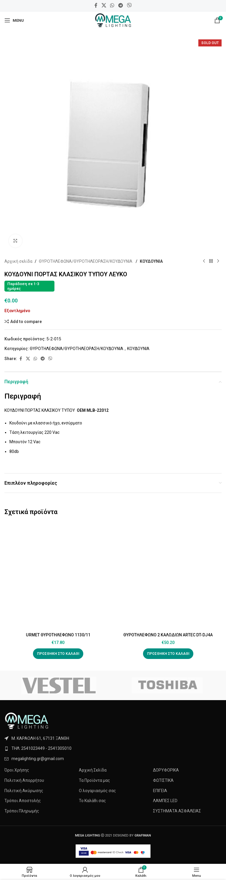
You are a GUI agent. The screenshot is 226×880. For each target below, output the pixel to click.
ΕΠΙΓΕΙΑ (160, 790)
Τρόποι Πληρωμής (21, 811)
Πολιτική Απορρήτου (24, 780)
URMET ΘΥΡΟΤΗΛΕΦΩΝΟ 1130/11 (58, 635)
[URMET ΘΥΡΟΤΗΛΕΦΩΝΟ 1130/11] (58, 576)
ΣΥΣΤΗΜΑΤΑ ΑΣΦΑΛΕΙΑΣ (177, 811)
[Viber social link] (129, 5)
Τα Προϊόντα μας (94, 780)
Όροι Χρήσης (16, 770)
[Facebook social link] (95, 5)
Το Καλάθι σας (92, 800)
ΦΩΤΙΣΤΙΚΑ (163, 780)
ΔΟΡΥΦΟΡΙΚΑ (166, 770)
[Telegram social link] (120, 5)
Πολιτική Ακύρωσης (23, 790)
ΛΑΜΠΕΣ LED (165, 800)
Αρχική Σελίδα (93, 770)
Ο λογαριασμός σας (97, 790)
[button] (58, 653)
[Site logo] (113, 20)
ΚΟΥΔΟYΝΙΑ (151, 261)
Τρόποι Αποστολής (22, 800)
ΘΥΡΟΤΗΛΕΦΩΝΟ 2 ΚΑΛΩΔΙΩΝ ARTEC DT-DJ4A (168, 635)
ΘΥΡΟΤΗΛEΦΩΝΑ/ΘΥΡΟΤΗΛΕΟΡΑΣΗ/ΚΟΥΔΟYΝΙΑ (86, 261)
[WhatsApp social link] (112, 5)
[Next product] (218, 261)
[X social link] (103, 5)
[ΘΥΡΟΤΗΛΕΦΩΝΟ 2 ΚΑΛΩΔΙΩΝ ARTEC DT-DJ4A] (168, 576)
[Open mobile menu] (14, 20)
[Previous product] (203, 261)
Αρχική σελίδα (18, 261)
